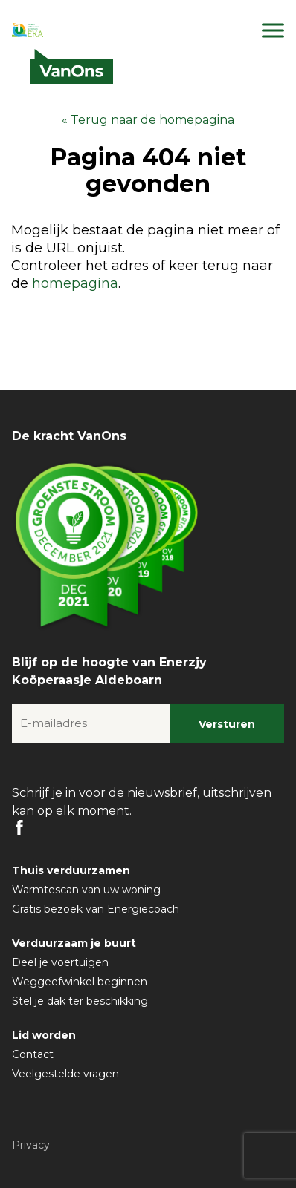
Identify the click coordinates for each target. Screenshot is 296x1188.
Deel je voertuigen (60, 962)
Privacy (31, 1145)
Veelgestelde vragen (65, 1073)
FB (19, 827)
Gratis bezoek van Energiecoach (95, 909)
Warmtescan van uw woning (86, 889)
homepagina (75, 283)
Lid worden (44, 1035)
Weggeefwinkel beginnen (79, 981)
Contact (33, 1054)
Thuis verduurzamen (71, 870)
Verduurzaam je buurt (74, 943)
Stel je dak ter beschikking (80, 1001)
